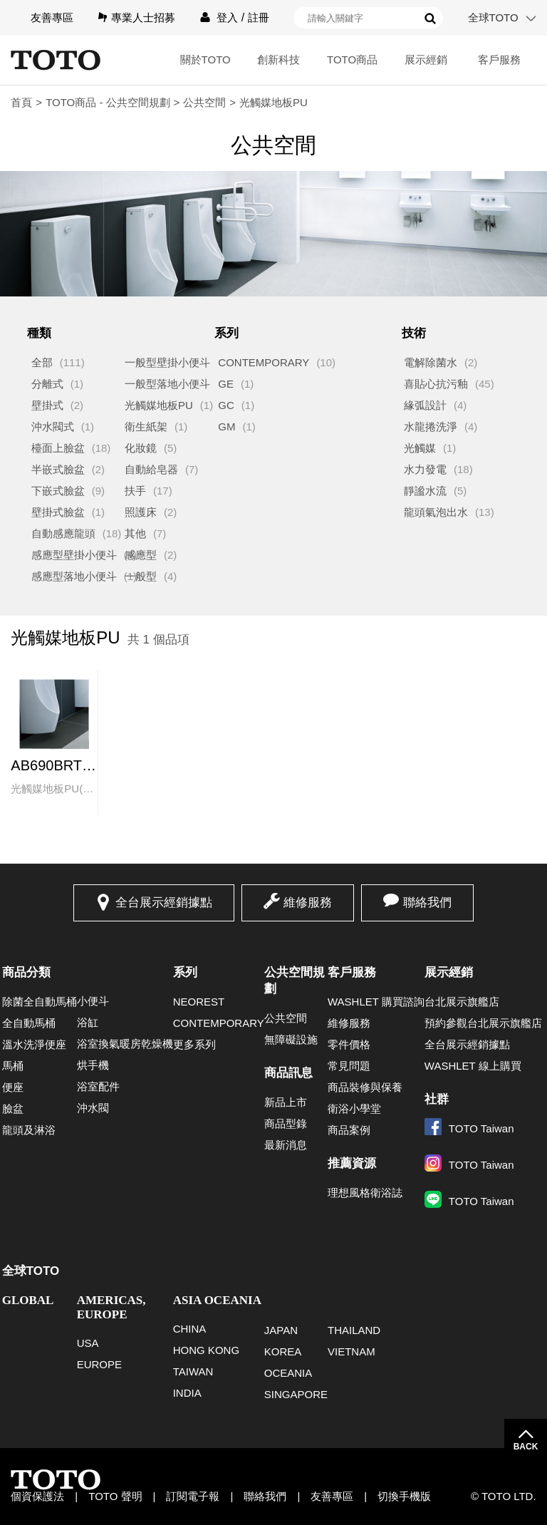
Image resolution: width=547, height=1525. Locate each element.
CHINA (190, 1329)
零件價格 (349, 1044)
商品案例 (349, 1130)
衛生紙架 (146, 426)
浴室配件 (98, 1086)
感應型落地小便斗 (74, 576)
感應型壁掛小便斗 (74, 555)
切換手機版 (404, 1496)
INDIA (187, 1393)
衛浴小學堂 (354, 1108)
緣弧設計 (425, 405)
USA (88, 1343)
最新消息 (285, 1145)
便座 (13, 1087)
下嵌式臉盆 (58, 491)
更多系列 (194, 1044)
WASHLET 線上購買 (472, 1066)
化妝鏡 (141, 448)
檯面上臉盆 (58, 448)
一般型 (141, 576)
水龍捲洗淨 (430, 426)
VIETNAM (351, 1351)
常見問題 (349, 1066)
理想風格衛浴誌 (365, 1193)
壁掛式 (47, 405)
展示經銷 (426, 59)
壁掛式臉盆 (58, 512)
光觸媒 (420, 448)
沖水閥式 (52, 426)
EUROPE (99, 1364)
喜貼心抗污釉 (436, 384)
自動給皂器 (151, 469)
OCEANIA (288, 1373)
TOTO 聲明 (115, 1496)
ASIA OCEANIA (217, 1300)
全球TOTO (493, 17)
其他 (135, 533)
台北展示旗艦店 (461, 1002)
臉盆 (13, 1108)
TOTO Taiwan (469, 1128)
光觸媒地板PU (159, 405)
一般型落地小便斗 (167, 384)
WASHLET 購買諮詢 (376, 1002)
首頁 (21, 102)
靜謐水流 (425, 491)
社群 (436, 1099)
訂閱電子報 (192, 1496)
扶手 (135, 491)
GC (226, 405)
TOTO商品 (352, 59)
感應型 (141, 555)
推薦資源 (352, 1163)
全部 (42, 362)
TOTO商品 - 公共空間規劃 (108, 102)
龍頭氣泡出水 (436, 512)
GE (226, 384)
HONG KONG (206, 1350)
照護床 (141, 512)
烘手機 (93, 1065)
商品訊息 (288, 1073)
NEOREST (199, 1002)
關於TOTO (205, 59)
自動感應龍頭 (63, 533)
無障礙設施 (291, 1039)
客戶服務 (499, 59)
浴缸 (87, 1022)
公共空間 (204, 102)
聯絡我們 (427, 902)
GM (226, 426)
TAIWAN (193, 1371)
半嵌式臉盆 (58, 469)
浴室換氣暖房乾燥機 (125, 1044)
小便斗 (93, 1001)
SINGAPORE (296, 1394)
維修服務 (307, 902)
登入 (227, 17)
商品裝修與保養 (365, 1087)
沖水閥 (93, 1108)
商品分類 (26, 972)
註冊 (258, 17)
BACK (526, 1447)
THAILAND (354, 1330)
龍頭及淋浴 (29, 1130)
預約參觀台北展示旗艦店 (483, 1023)
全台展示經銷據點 (163, 902)
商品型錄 (285, 1123)
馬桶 (13, 1066)
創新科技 (278, 59)
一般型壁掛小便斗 (167, 362)
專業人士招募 (143, 17)
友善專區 (52, 17)
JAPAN (281, 1330)
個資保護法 (37, 1496)
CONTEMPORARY (263, 362)
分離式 (47, 384)
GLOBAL (28, 1300)
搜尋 (430, 18)
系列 (185, 972)
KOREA (283, 1351)
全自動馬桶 (29, 1023)
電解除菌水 (430, 362)
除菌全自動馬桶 (39, 1002)
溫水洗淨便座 (34, 1044)
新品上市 (285, 1102)
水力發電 (425, 469)
